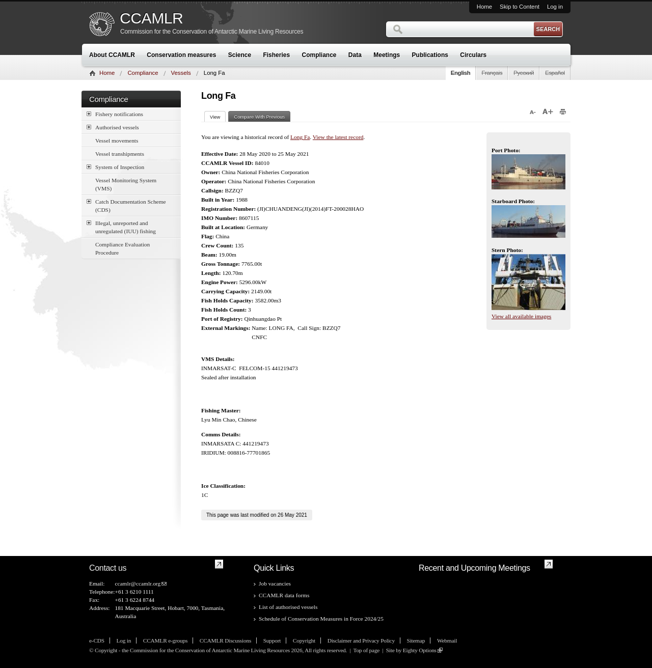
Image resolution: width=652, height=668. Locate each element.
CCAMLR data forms (284, 595)
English (461, 73)
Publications (430, 55)
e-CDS (96, 640)
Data (355, 55)
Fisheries (276, 55)
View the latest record (338, 137)
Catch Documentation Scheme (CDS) (126, 205)
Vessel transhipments (119, 154)
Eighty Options (420, 650)
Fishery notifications (115, 114)
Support (272, 640)
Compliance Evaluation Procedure (122, 248)
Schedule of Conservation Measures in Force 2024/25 (321, 619)
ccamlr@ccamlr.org (137, 583)
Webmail (447, 640)
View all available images (521, 316)
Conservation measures (181, 55)
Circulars (473, 55)
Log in (555, 7)
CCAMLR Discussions (225, 640)
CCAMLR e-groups (165, 640)
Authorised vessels (113, 127)
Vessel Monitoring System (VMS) (125, 184)
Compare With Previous (259, 117)
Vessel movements (116, 140)
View (218, 117)
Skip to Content (519, 7)
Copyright (304, 640)
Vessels (181, 73)
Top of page (366, 650)
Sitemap (416, 640)
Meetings (386, 55)
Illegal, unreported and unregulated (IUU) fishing (121, 226)
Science (239, 55)
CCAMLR (151, 18)
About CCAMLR (112, 55)
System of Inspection (115, 167)
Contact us (107, 568)
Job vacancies (275, 583)
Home (484, 7)
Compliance (319, 55)
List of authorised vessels (288, 607)
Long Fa (300, 137)
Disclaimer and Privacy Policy (361, 640)
